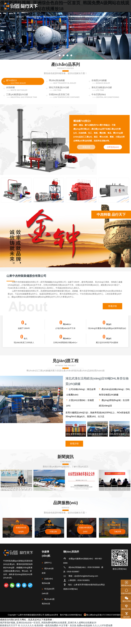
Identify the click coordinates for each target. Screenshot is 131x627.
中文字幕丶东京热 (67, 625)
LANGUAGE (120, 16)
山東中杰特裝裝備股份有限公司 (26, 275)
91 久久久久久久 (26, 625)
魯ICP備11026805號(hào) (71, 615)
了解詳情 (117, 531)
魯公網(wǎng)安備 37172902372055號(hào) (103, 614)
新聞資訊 (65, 456)
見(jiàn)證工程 (66, 360)
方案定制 (53, 531)
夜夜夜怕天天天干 (8, 625)
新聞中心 (64, 16)
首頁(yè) (20, 16)
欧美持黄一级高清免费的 (46, 625)
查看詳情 (112, 306)
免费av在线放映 (84, 625)
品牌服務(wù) (65, 502)
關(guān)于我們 (33, 16)
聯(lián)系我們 (106, 16)
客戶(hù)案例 (76, 16)
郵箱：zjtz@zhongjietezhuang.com (83, 576)
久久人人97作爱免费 (102, 625)
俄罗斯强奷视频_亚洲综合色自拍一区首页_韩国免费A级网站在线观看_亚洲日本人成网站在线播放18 (48, 622)
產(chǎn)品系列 (65, 64)
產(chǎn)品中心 (50, 16)
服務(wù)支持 (91, 16)
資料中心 (47, 563)
